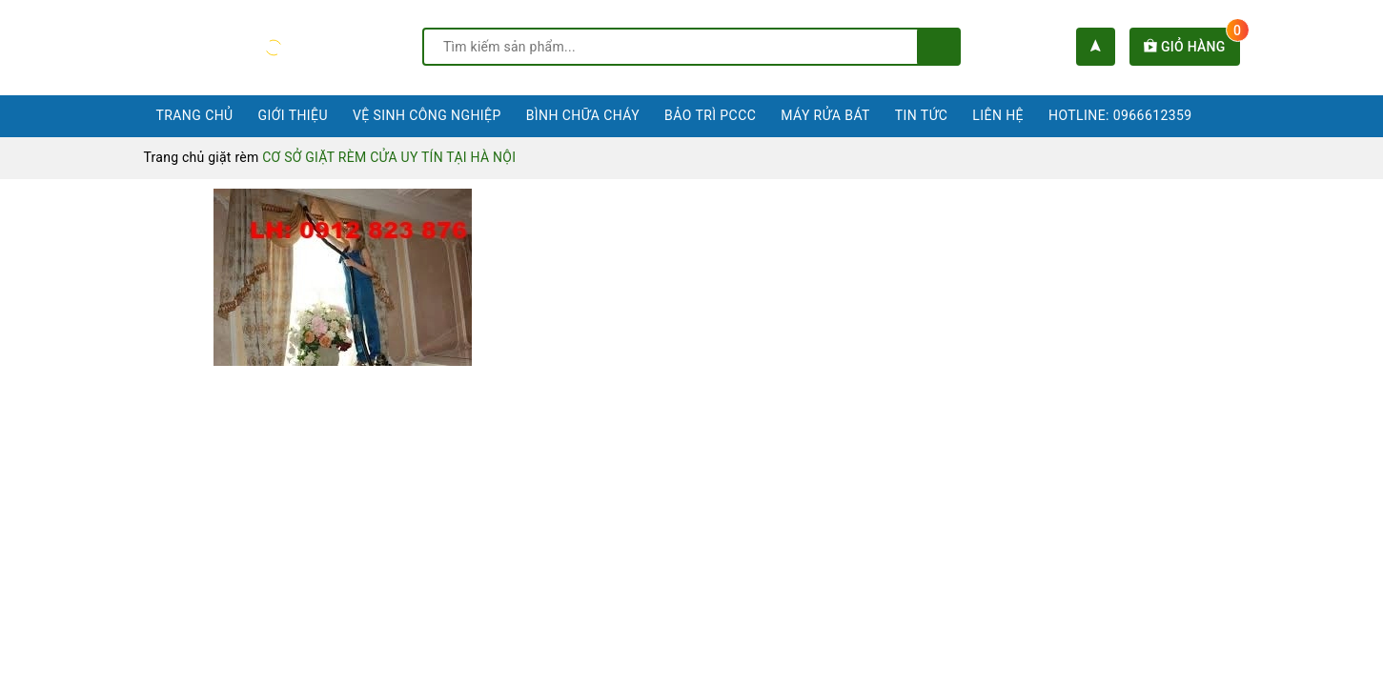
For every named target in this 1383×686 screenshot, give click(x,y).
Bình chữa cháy (583, 115)
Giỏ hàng (1191, 46)
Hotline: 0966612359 (1120, 115)
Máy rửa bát (825, 115)
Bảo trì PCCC (710, 115)
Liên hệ (998, 115)
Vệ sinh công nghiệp (427, 115)
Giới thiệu (293, 115)
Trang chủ (195, 115)
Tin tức (921, 115)
